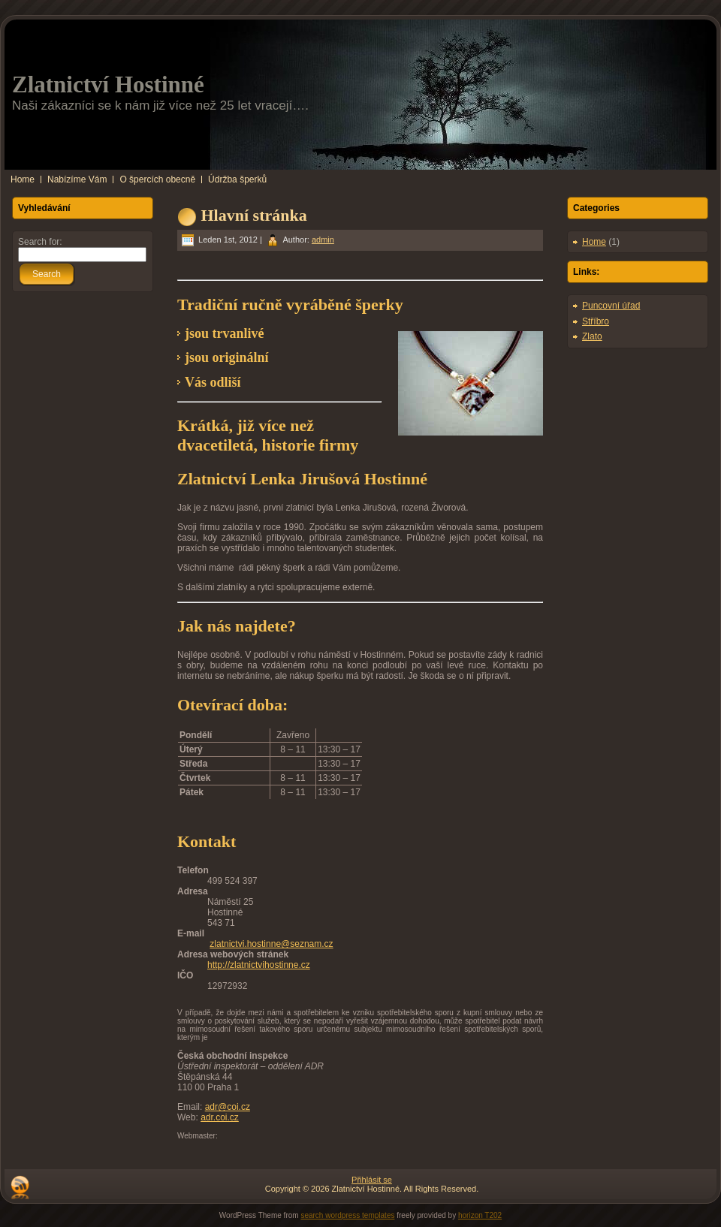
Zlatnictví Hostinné (108, 84)
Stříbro (595, 321)
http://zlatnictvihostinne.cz (258, 965)
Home (594, 242)
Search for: (40, 242)
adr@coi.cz (227, 1107)
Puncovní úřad (611, 305)
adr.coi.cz (220, 1117)
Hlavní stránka (254, 215)
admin (323, 239)
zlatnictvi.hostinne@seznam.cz (271, 944)
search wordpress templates (347, 1215)
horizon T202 (480, 1215)
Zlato (592, 336)
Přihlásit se (371, 1179)
